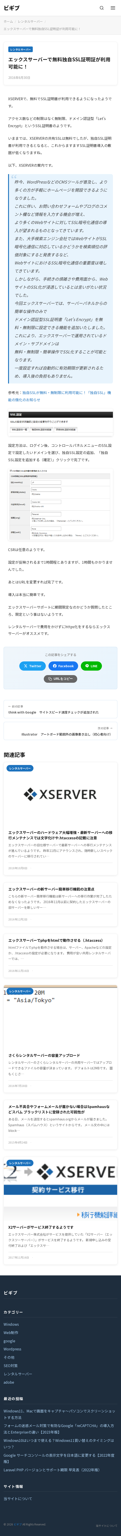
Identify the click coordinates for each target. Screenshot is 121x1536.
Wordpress (12, 1349)
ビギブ (12, 8)
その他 (9, 1357)
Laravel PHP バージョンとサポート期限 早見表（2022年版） (53, 1469)
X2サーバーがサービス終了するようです (41, 1227)
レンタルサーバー (30, 21)
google (9, 1340)
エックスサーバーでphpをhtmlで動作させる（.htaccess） (56, 940)
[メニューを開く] (112, 7)
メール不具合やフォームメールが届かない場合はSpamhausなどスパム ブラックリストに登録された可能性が (59, 1109)
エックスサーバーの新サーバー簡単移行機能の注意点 (51, 889)
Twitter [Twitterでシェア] (32, 666)
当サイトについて (18, 1498)
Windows (11, 1324)
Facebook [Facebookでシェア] (63, 666)
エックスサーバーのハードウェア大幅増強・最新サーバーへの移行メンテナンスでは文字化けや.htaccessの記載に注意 (60, 835)
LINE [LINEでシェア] (91, 666)
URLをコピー (60, 679)
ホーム (8, 21)
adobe (9, 1382)
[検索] (102, 8)
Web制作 (11, 1332)
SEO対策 (11, 1365)
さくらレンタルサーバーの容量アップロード (44, 1055)
